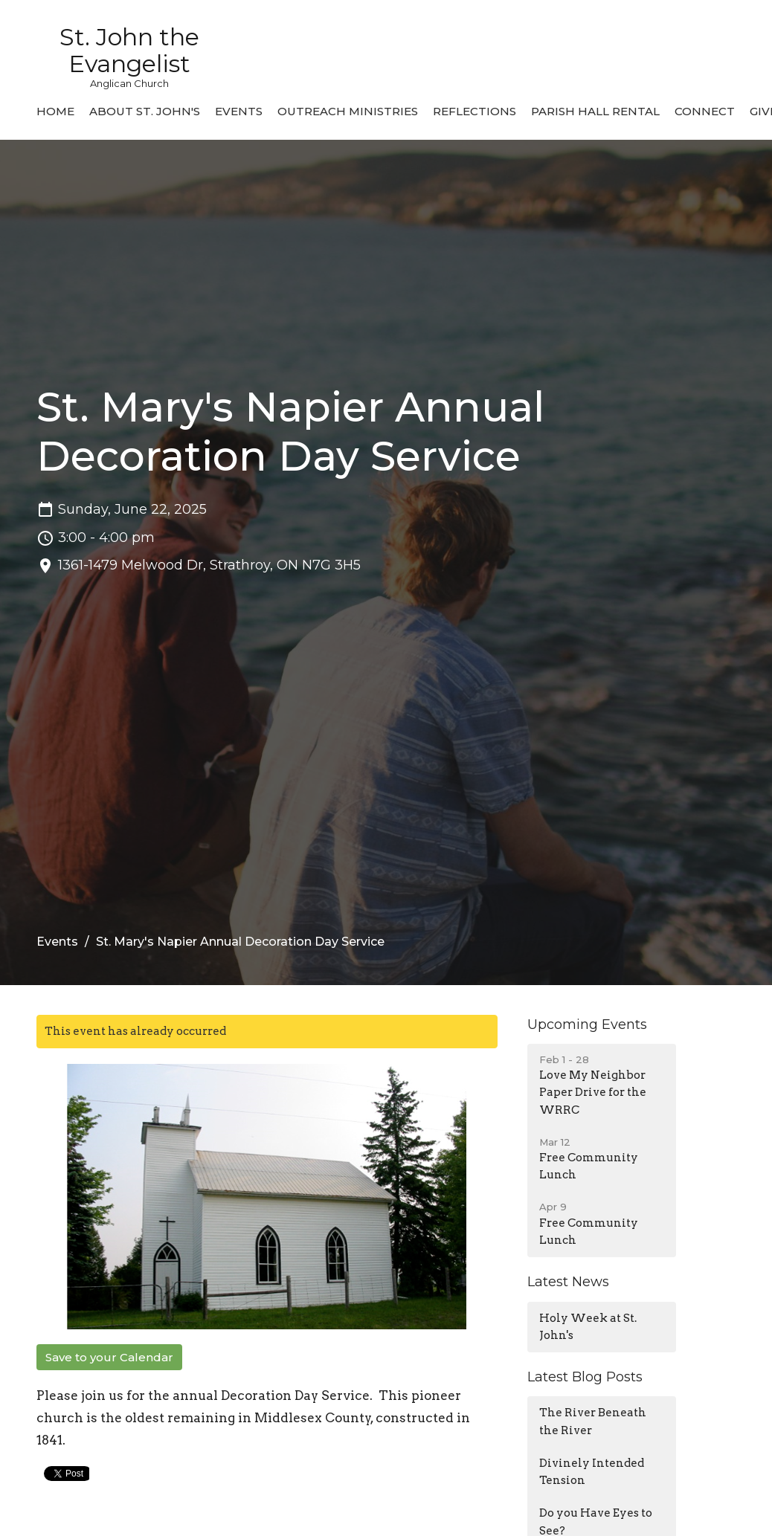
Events (239, 111)
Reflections (474, 111)
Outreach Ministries (347, 111)
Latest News (568, 1282)
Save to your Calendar (109, 1357)
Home (55, 111)
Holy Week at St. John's (588, 1326)
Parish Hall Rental (595, 111)
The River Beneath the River (592, 1421)
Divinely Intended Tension (591, 1471)
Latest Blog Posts (585, 1377)
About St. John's (144, 111)
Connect (705, 111)
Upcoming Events (587, 1024)
